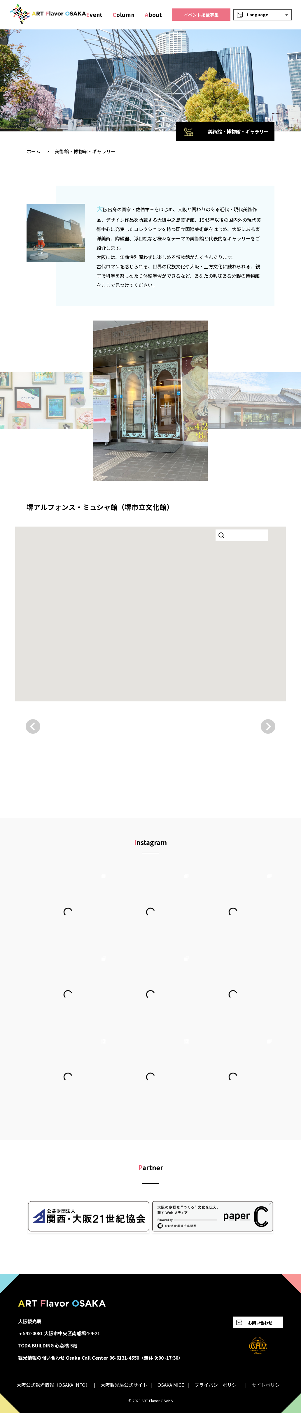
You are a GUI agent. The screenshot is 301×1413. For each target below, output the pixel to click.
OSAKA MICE (171, 1384)
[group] (150, 401)
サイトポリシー (268, 1384)
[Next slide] (222, 400)
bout (153, 14)
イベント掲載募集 (201, 15)
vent (94, 14)
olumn (123, 14)
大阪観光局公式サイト (124, 1384)
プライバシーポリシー (218, 1384)
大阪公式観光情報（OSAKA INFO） (53, 1384)
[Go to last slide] (79, 400)
